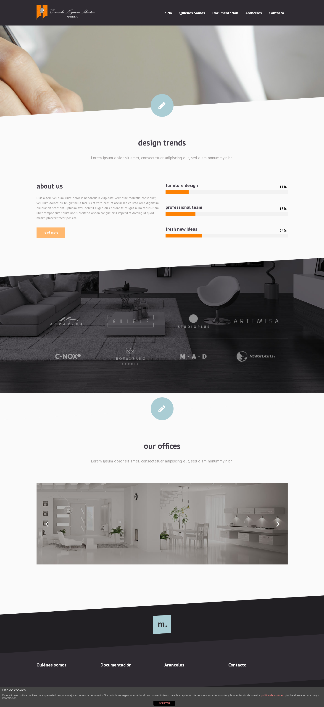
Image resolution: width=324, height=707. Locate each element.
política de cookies (272, 695)
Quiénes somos (51, 665)
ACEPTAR (164, 703)
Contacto (237, 665)
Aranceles (174, 665)
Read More (50, 232)
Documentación (116, 665)
